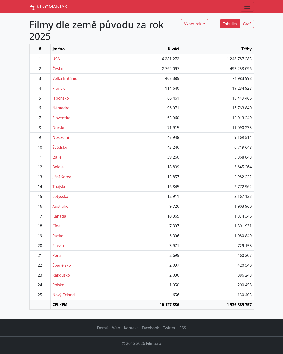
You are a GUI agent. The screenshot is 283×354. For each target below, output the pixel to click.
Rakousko (61, 275)
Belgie (58, 167)
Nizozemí (61, 137)
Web (116, 327)
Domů (102, 327)
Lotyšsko (60, 196)
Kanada (59, 216)
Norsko (59, 127)
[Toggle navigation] (247, 7)
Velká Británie (65, 78)
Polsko (58, 285)
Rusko (58, 235)
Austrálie (60, 206)
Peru (57, 255)
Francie (59, 88)
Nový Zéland (64, 294)
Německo (61, 108)
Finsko (58, 245)
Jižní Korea (62, 176)
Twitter (169, 327)
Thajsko (59, 186)
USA (56, 58)
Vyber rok (193, 23)
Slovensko (62, 117)
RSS (182, 327)
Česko (58, 68)
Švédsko (60, 147)
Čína (56, 226)
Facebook (150, 327)
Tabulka (230, 23)
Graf (247, 23)
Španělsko (62, 265)
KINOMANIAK (48, 6)
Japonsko (61, 98)
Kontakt (131, 327)
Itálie (57, 157)
